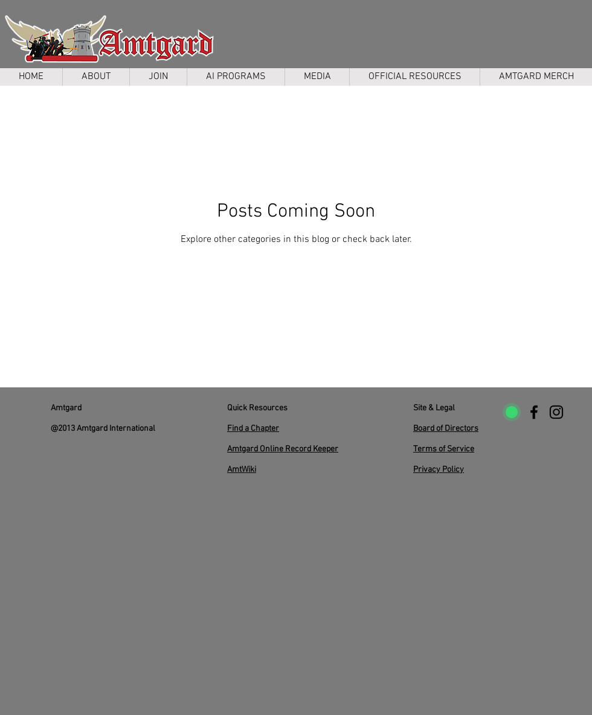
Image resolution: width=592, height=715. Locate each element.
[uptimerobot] (512, 412)
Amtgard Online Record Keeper (282, 449)
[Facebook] (534, 412)
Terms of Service (443, 449)
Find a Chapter (253, 429)
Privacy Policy (438, 470)
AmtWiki (241, 470)
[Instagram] (556, 412)
